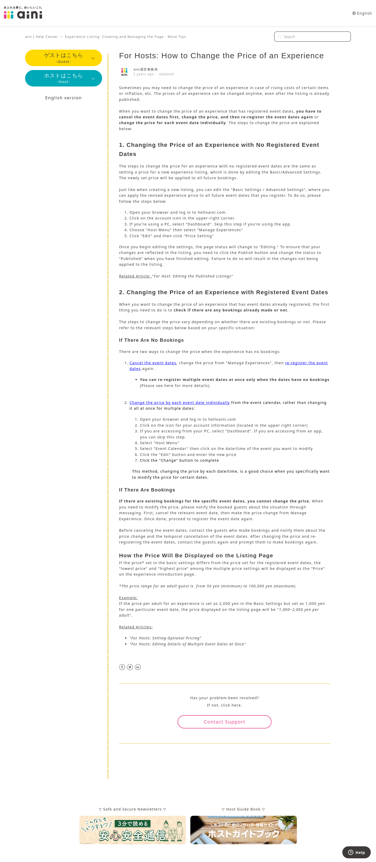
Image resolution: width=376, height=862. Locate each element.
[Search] (312, 36)
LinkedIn (138, 667)
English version (63, 100)
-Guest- (63, 58)
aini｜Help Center (41, 36)
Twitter (130, 667)
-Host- (63, 79)
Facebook (122, 667)
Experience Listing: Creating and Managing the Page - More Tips (125, 36)
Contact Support (224, 722)
